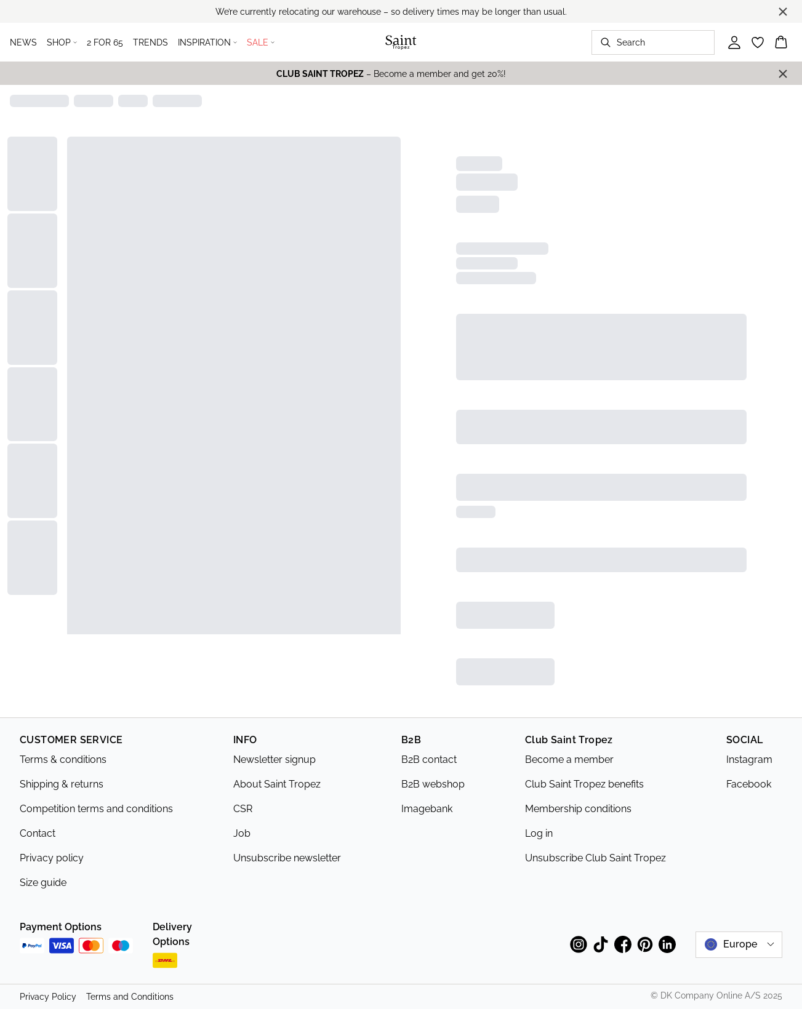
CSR (242, 809)
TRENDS (150, 42)
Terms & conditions (63, 759)
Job (242, 833)
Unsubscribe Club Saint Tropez (595, 858)
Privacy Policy (48, 997)
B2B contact (429, 759)
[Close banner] (783, 11)
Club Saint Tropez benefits (584, 784)
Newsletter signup (274, 759)
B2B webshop (433, 784)
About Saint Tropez (277, 784)
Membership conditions (578, 809)
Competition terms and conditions (96, 809)
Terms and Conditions (130, 997)
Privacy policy (52, 858)
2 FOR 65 (105, 42)
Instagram (749, 759)
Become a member (569, 759)
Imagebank (426, 809)
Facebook (748, 784)
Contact (37, 833)
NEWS (23, 42)
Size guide (43, 882)
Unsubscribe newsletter (287, 858)
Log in (539, 833)
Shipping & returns (61, 784)
